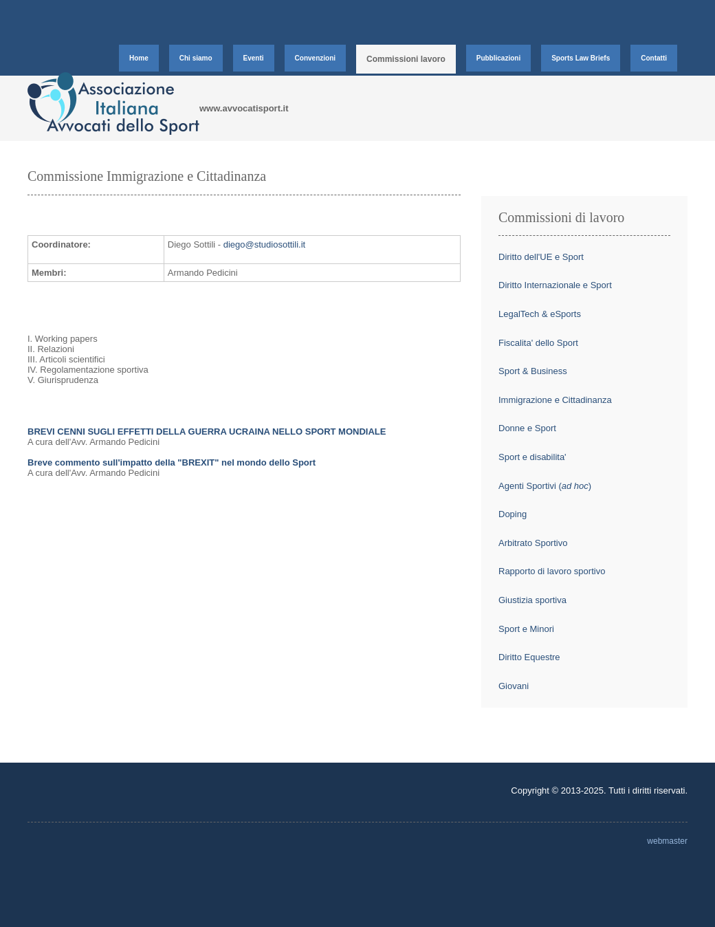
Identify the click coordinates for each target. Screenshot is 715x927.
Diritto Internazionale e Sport (555, 285)
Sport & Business (532, 371)
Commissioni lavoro (406, 59)
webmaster (667, 841)
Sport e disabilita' (532, 457)
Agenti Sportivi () (544, 486)
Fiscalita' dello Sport (538, 343)
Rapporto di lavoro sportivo (551, 571)
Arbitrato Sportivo (532, 543)
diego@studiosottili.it (264, 244)
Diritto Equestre (529, 657)
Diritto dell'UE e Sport (541, 257)
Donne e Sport (527, 428)
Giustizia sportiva (532, 600)
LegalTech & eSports (539, 314)
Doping (512, 514)
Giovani (513, 686)
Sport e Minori (526, 629)
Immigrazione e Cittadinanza (555, 400)
